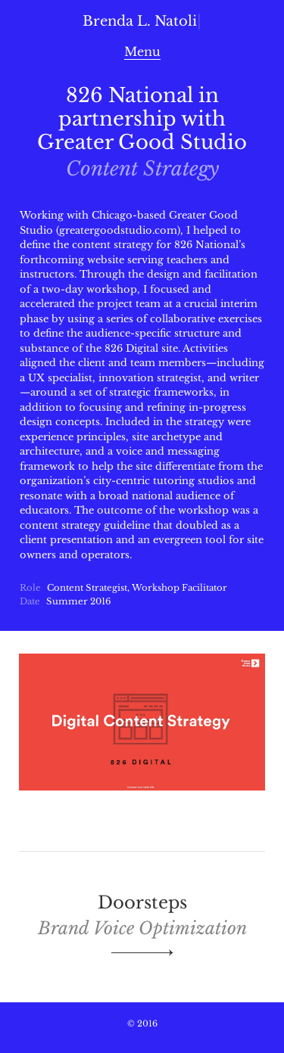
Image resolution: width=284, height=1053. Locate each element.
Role (30, 587)
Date (30, 601)
